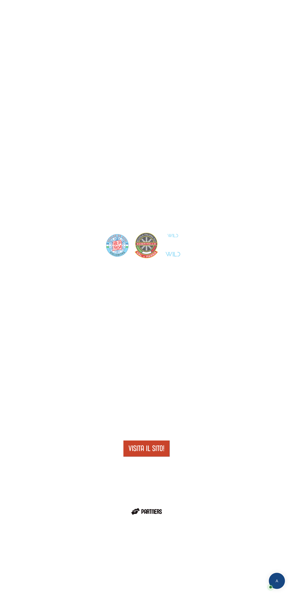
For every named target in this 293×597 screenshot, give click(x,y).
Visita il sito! (146, 449)
